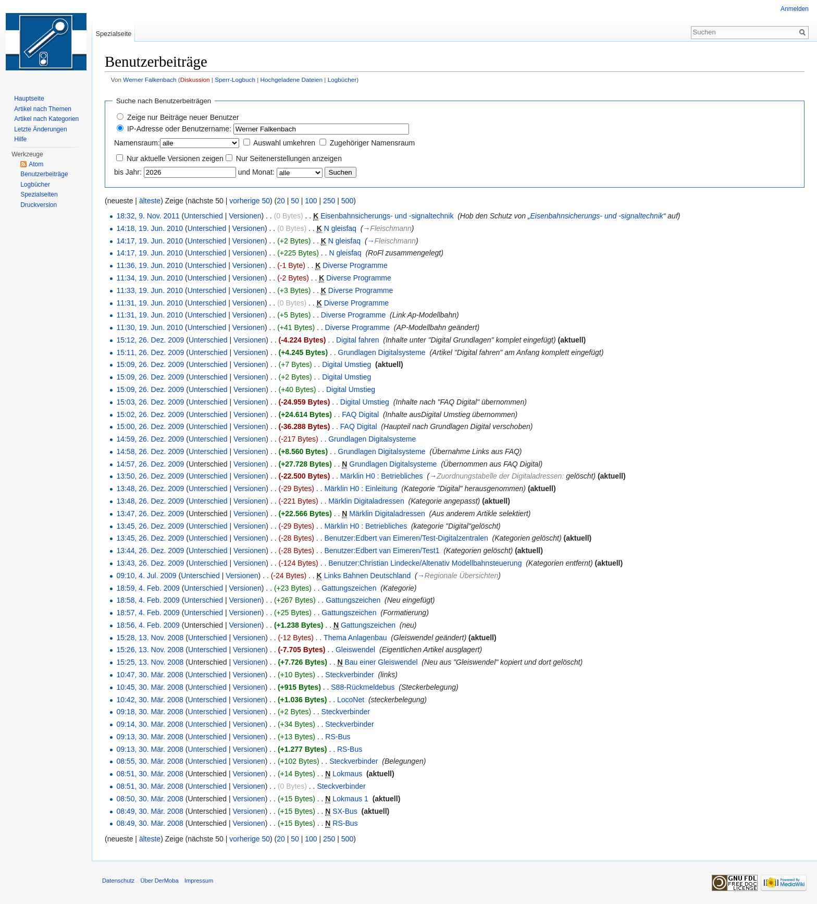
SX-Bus (344, 811)
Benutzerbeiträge (44, 174)
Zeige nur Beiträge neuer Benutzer (183, 117)
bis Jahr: (128, 172)
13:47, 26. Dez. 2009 (150, 513)
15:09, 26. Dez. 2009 (150, 364)
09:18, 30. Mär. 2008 (149, 711)
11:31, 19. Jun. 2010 (149, 303)
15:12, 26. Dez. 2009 (150, 340)
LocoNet (350, 699)
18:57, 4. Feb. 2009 (147, 612)
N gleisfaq (340, 228)
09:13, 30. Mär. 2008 (149, 736)
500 (347, 201)
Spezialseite (113, 34)
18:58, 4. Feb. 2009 (147, 600)
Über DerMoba (159, 880)
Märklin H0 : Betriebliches (381, 476)
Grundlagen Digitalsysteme (382, 352)
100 (311, 201)
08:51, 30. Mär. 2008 (149, 773)
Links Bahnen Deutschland (367, 575)
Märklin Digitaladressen (366, 501)
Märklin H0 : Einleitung (360, 488)
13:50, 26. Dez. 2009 (150, 476)
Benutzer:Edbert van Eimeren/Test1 (381, 550)
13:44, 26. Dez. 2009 (150, 550)
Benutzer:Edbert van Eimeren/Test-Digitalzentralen (406, 538)
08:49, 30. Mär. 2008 (149, 811)
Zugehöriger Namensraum (372, 143)
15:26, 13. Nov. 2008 (149, 649)
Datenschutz (118, 880)
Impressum (198, 880)
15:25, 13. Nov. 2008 (149, 662)
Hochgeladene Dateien (292, 79)
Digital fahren (357, 340)
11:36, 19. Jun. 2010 (149, 265)
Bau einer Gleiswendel (380, 662)
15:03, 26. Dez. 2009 (150, 402)
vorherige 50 (249, 201)
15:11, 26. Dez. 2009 (150, 352)
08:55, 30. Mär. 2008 (149, 761)
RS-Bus (337, 736)
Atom (36, 164)
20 (281, 201)
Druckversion (38, 205)
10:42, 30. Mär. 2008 (149, 699)
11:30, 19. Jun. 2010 (149, 327)
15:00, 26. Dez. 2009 (150, 426)
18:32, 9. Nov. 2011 (147, 216)
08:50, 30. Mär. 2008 (149, 799)
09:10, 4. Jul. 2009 (146, 575)
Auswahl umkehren (284, 143)
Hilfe (20, 139)
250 (329, 201)
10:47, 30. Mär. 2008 (149, 674)
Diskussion (195, 79)
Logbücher (342, 79)
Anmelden (795, 9)
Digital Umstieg (346, 364)
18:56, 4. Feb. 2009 (147, 625)
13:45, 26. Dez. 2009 (150, 526)
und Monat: (256, 172)
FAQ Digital (360, 414)
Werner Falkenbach (149, 79)
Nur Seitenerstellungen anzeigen (289, 158)
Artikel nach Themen (42, 109)
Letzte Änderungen (40, 129)
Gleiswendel (355, 649)
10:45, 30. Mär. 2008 (149, 687)
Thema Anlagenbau (355, 637)
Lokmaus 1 (350, 799)
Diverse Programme (355, 265)
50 (295, 201)
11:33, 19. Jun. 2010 (149, 290)
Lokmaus (347, 773)
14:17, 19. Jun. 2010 (149, 241)
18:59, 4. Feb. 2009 (147, 588)
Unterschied (203, 216)
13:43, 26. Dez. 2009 (150, 563)
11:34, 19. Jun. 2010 (149, 278)
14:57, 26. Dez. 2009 (150, 464)
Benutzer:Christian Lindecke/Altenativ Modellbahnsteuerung (425, 563)
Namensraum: (137, 143)
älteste (149, 201)
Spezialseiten (38, 194)
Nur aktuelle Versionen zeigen (175, 158)
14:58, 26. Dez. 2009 (150, 451)
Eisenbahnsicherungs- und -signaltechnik (386, 216)
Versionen (245, 216)
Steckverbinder (349, 674)
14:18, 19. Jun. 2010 (149, 228)
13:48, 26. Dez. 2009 (150, 488)
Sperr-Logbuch (235, 79)
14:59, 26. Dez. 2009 (150, 439)
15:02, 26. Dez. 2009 (150, 414)
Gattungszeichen (348, 588)
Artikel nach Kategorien (46, 119)
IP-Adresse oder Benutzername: (179, 129)
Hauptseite (29, 98)
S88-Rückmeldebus (362, 687)
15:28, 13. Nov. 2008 (149, 637)
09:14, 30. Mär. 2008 (149, 724)
